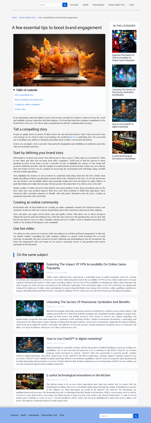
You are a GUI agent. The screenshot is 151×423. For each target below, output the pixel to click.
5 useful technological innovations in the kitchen (123, 157)
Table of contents (26, 90)
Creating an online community (27, 104)
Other (131, 5)
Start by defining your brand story (28, 99)
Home (14, 17)
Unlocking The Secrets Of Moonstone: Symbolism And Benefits (123, 92)
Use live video (20, 109)
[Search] (50, 5)
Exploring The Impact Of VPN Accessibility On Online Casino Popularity (123, 57)
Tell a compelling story (24, 95)
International (98, 5)
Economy (74, 5)
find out (72, 137)
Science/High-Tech (117, 5)
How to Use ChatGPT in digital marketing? (123, 125)
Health (85, 5)
